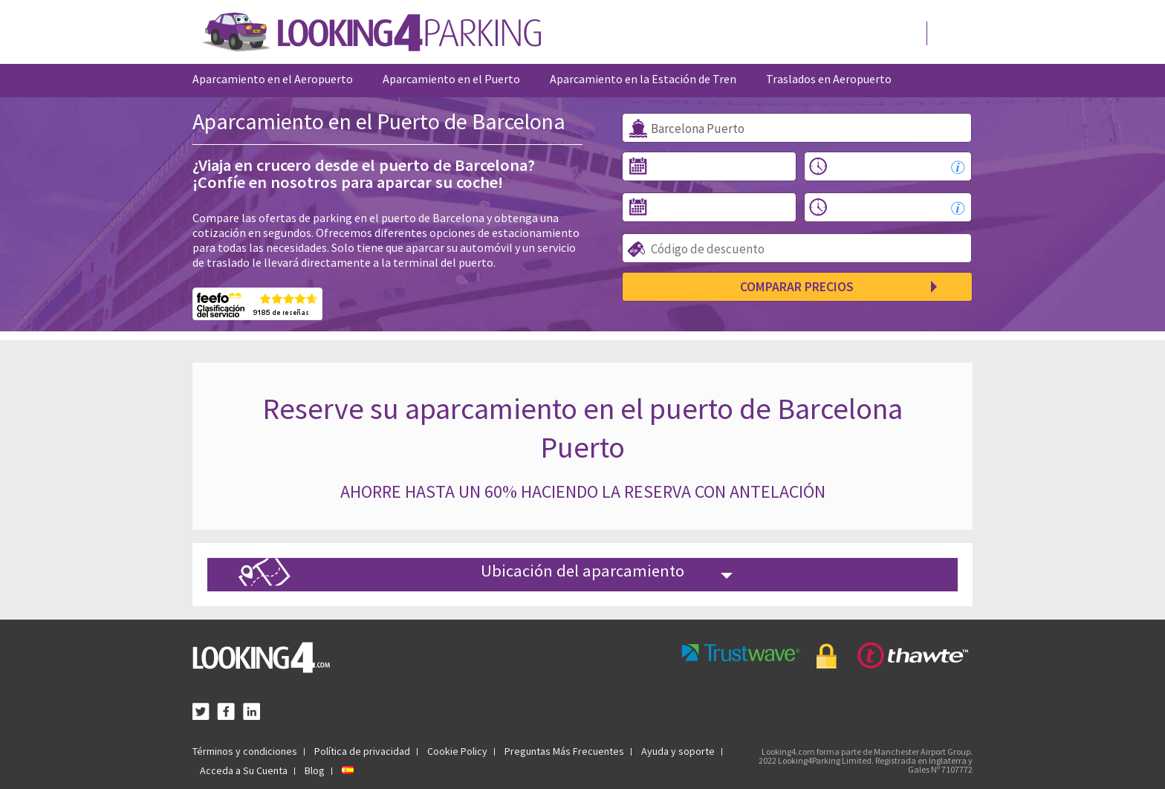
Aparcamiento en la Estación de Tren (643, 78)
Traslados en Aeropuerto (829, 78)
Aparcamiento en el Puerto (451, 78)
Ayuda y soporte (678, 751)
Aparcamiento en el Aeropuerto (272, 78)
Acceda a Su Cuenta (244, 770)
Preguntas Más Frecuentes (564, 751)
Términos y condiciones (244, 751)
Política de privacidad (362, 751)
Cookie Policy (457, 751)
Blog (315, 770)
